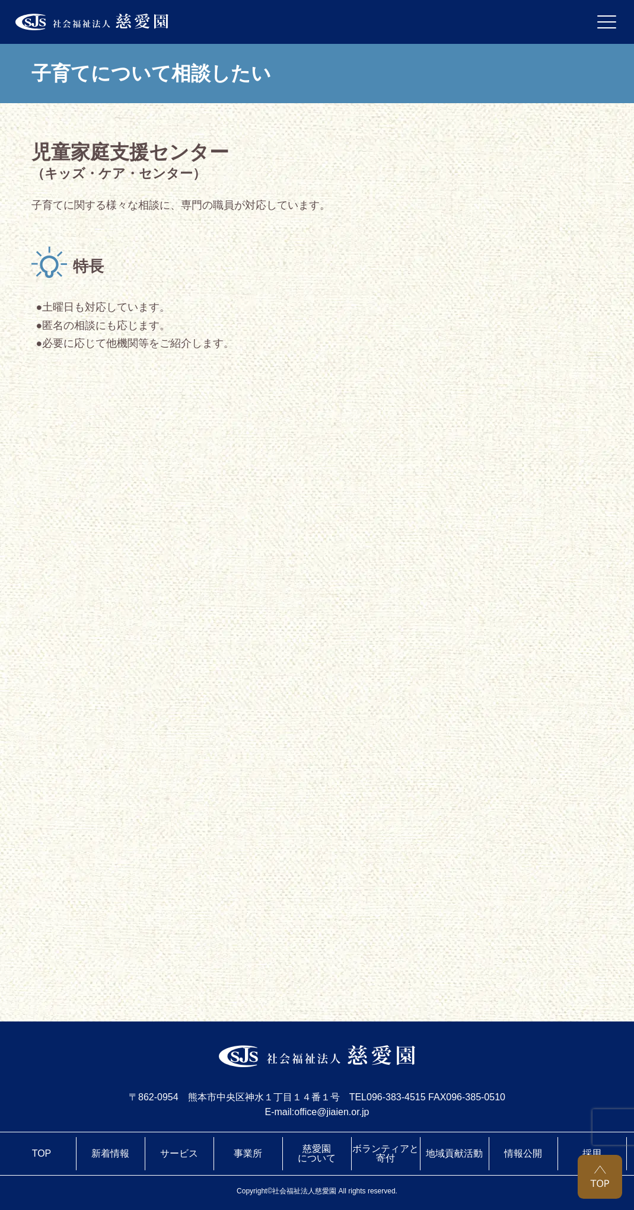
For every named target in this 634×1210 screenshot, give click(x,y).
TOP (42, 1153)
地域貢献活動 (454, 1153)
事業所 (248, 1153)
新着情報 (110, 1153)
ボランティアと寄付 (385, 1153)
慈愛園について (317, 1153)
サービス (179, 1153)
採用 (591, 1153)
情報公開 (523, 1153)
